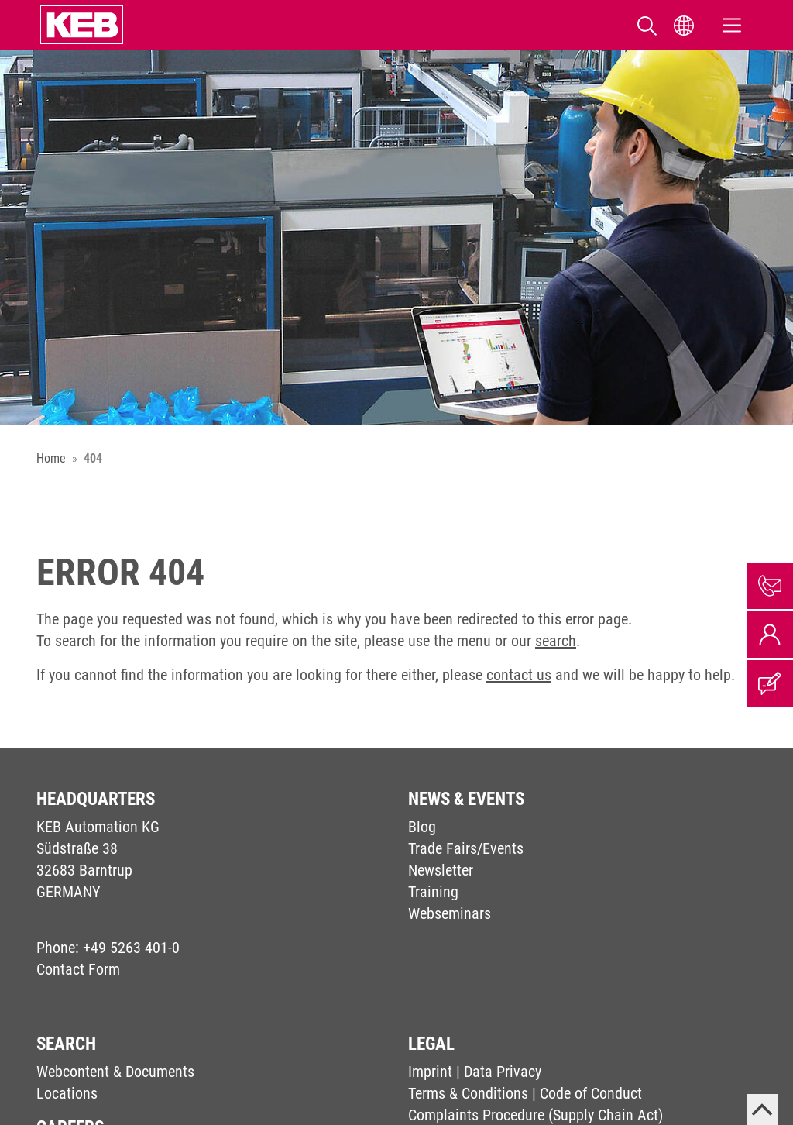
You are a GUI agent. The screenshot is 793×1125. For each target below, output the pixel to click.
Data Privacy (502, 1071)
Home (51, 458)
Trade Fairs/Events (466, 848)
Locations (67, 1093)
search (555, 640)
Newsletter (440, 870)
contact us (518, 675)
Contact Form (78, 969)
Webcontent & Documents (115, 1071)
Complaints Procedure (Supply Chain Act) (535, 1115)
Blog (422, 826)
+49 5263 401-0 (131, 947)
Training (433, 891)
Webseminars (449, 913)
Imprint (430, 1071)
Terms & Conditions (468, 1093)
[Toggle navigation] (732, 25)
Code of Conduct (591, 1093)
